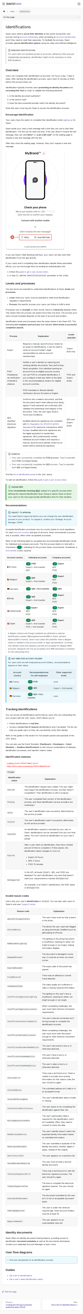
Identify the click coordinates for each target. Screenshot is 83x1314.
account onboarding (29, 37)
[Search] (79, 4)
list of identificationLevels (24, 474)
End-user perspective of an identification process (31, 1260)
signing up (67, 120)
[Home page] (4, 11)
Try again (11, 772)
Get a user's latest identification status (26, 1279)
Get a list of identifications (20, 1275)
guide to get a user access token (33, 272)
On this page (9, 17)
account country (21, 532)
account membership (65, 37)
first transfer (11, 550)
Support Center (28, 904)
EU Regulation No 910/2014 (39, 424)
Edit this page (9, 1292)
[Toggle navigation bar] (3, 4)
